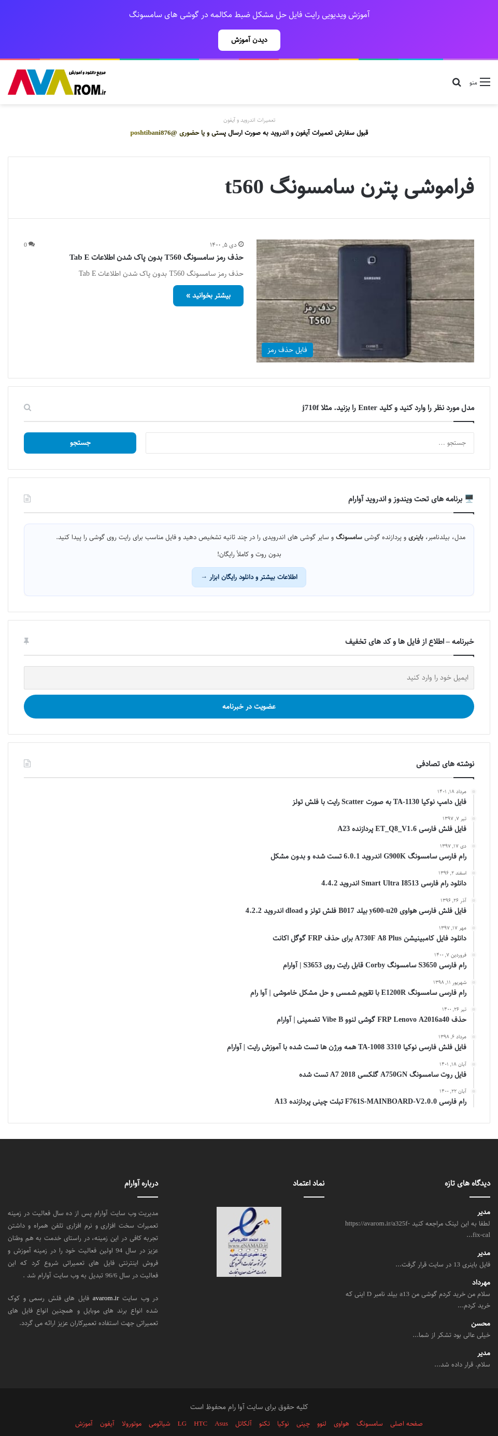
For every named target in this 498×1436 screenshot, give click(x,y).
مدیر (483, 1189)
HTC (200, 1401)
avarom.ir (106, 1275)
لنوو (321, 1401)
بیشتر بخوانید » (208, 272)
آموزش (84, 1401)
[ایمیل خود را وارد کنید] (249, 655)
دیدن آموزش (249, 40)
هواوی (341, 1401)
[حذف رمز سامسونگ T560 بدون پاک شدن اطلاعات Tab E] (365, 278)
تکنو (264, 1401)
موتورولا (131, 1401)
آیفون (107, 1401)
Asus (221, 1401)
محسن (480, 1301)
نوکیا (283, 1401)
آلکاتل (243, 1401)
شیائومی (159, 1401)
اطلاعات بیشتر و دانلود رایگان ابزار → (249, 554)
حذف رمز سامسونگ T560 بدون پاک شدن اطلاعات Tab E (156, 235)
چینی (303, 1401)
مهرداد (481, 1260)
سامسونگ (370, 1401)
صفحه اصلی (406, 1401)
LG (182, 1401)
